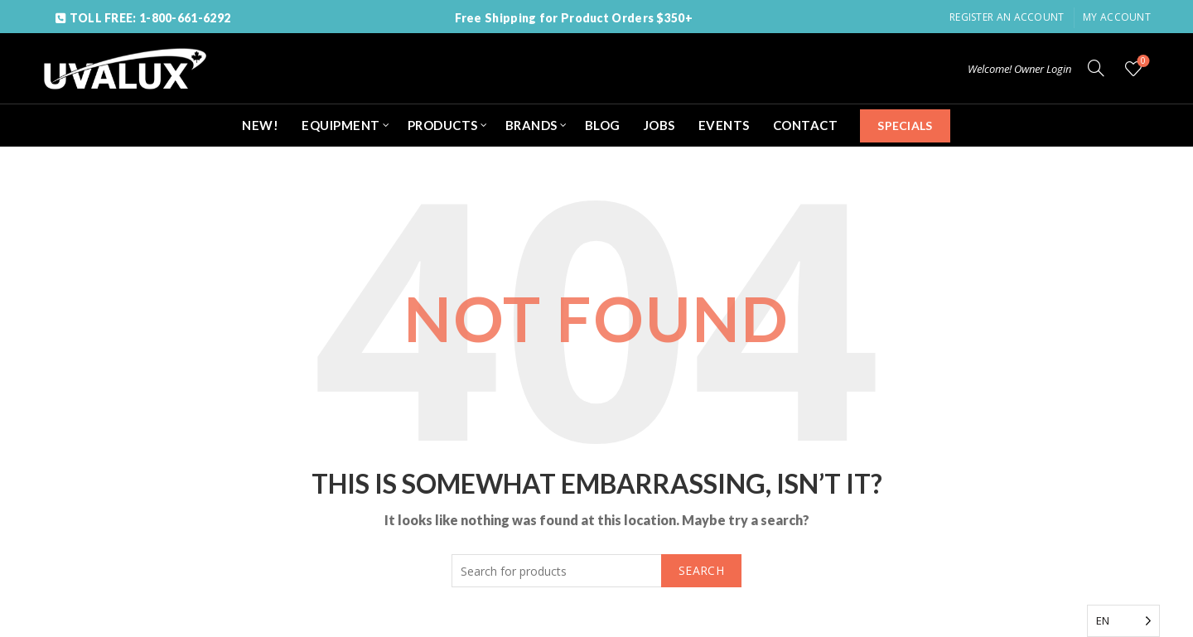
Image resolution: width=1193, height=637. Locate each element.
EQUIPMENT (341, 125)
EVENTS (724, 125)
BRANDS (531, 125)
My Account (1117, 17)
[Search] (1096, 67)
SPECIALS (904, 125)
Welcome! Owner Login (1019, 68)
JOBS (659, 125)
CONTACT (805, 125)
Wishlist (1142, 61)
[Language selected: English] (1123, 621)
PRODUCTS (443, 125)
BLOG (603, 125)
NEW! (260, 125)
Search (701, 570)
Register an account (1007, 17)
